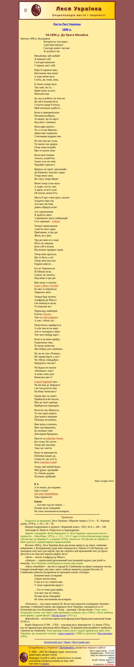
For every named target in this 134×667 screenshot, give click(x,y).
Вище (67, 642)
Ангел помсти (66, 633)
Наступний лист (81, 642)
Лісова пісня (58, 615)
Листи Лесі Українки (67, 24)
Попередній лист (53, 642)
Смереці (45, 664)
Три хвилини (104, 633)
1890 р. (67, 29)
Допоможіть (67, 647)
